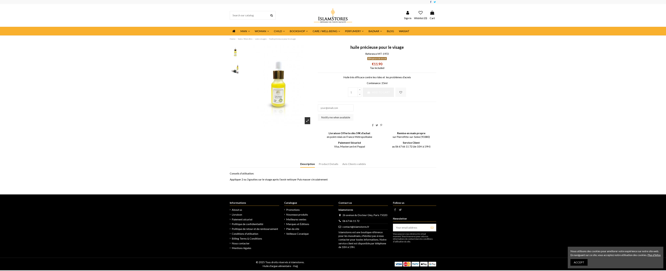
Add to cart (378, 92)
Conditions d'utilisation (245, 234)
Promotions (293, 210)
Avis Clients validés (354, 164)
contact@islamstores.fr (355, 227)
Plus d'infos (654, 255)
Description (307, 164)
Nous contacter (241, 244)
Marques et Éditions (297, 224)
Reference (371, 53)
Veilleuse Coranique (297, 234)
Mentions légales (241, 248)
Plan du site (292, 229)
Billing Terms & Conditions (247, 239)
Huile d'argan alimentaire (277, 266)
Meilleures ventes (296, 220)
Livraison (237, 215)
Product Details (328, 164)
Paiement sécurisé (242, 220)
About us (237, 210)
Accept (579, 262)
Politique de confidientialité (247, 224)
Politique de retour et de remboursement (255, 229)
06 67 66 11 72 (350, 221)
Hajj (295, 266)
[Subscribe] (432, 228)
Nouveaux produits (297, 215)
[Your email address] (410, 228)
